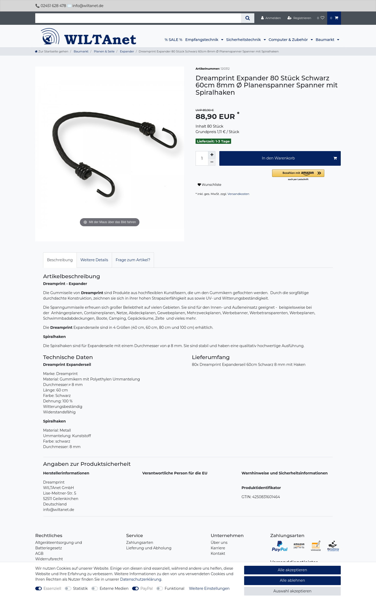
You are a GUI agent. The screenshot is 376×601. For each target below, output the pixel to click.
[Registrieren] (299, 18)
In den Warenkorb (299, 158)
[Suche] (247, 18)
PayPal (146, 588)
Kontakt (218, 553)
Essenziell (52, 588)
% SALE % (174, 39)
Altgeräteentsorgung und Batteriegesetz (58, 545)
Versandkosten (238, 194)
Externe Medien (114, 588)
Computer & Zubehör (289, 39)
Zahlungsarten (139, 542)
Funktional (175, 588)
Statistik (80, 588)
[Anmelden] (271, 18)
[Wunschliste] (320, 18)
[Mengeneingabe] (202, 158)
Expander (126, 51)
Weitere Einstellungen (209, 588)
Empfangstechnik (202, 39)
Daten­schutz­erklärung (140, 579)
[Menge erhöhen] (211, 154)
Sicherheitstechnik (244, 39)
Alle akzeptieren (292, 570)
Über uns (219, 542)
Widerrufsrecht (49, 559)
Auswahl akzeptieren (292, 591)
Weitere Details (94, 260)
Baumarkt (325, 39)
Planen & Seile (104, 51)
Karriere (218, 548)
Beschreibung (60, 260)
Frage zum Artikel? (133, 260)
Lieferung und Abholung (148, 548)
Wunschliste (209, 185)
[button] (306, 175)
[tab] (60, 260)
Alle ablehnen (292, 580)
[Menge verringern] (211, 162)
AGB (39, 553)
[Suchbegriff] (138, 18)
